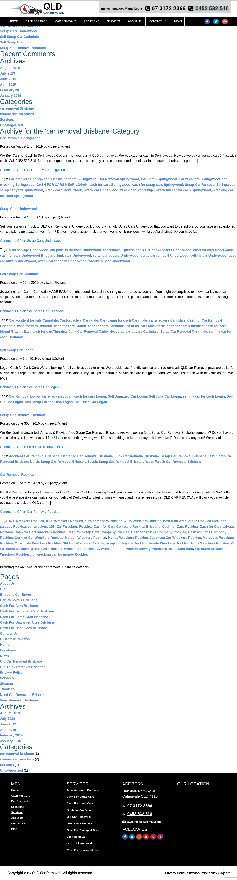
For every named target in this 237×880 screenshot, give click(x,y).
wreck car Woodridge (137, 190)
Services (112, 21)
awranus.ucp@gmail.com (122, 9)
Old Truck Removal (79, 843)
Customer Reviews (15, 639)
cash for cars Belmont (34, 326)
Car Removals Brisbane (18, 600)
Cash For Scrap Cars (80, 796)
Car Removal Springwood (20, 138)
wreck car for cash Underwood (62, 261)
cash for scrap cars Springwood (157, 185)
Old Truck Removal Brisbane (22, 667)
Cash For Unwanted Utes (83, 850)
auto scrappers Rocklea (103, 521)
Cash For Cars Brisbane (19, 606)
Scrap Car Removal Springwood (210, 185)
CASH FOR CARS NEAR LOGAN (62, 185)
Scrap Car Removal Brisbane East (187, 456)
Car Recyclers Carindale (79, 320)
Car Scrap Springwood (159, 179)
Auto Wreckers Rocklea (142, 521)
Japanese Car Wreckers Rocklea (175, 538)
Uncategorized (11, 125)
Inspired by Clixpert (214, 873)
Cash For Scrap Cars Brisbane (24, 617)
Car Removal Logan (24, 396)
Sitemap (6, 683)
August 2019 (10, 68)
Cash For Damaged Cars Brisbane (27, 611)
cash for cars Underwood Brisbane (27, 255)
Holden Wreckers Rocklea (85, 538)
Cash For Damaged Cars (83, 830)
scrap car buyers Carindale (137, 331)
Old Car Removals (79, 816)
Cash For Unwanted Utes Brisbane (27, 622)
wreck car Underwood (101, 190)
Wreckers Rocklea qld (17, 554)
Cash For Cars (37, 21)
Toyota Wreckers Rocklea (168, 543)
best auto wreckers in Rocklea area (191, 521)
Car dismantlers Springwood (74, 179)
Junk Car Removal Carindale (91, 331)
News (175, 21)
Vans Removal (76, 836)
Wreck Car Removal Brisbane (178, 462)
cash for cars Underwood (213, 250)
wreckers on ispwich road (172, 549)
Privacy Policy (11, 672)
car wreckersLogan (57, 396)
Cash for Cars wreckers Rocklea (40, 532)
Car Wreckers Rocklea (74, 526)
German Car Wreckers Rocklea (39, 538)
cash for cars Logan (90, 396)
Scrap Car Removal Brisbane (23, 48)
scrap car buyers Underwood (116, 255)
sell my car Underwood (208, 255)
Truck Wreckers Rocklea (209, 543)
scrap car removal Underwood (164, 255)
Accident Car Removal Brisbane (34, 456)
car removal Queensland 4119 (126, 250)
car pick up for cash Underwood (75, 250)
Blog (3, 589)
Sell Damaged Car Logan (127, 396)
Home (15, 21)
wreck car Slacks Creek (63, 190)
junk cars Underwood (74, 255)
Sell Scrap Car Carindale (19, 37)
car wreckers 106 (41, 526)
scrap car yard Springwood (21, 190)
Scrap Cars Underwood (18, 31)
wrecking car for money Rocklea (62, 554)
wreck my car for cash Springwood (183, 190)
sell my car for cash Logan (204, 396)
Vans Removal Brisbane (19, 700)
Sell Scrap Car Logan (17, 42)
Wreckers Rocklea (209, 549)
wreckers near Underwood (109, 261)
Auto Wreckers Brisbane (83, 790)
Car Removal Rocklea (17, 475)
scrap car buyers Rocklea (126, 543)
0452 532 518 (210, 9)
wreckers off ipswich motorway (126, 549)
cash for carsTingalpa (49, 331)
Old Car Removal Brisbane (21, 661)
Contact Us (155, 21)
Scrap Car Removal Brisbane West (126, 462)
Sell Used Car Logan (91, 402)
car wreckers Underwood (171, 250)
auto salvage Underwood (28, 250)
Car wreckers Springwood (199, 179)
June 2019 (8, 79)
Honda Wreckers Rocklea (128, 538)
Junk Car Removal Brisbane (137, 456)
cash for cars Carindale (106, 326)
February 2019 (11, 90)
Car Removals (65, 21)
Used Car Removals (80, 823)
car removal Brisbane (17, 108)
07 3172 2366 (167, 9)
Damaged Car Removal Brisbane (87, 456)
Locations (90, 21)
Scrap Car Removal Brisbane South (69, 462)
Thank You (8, 689)
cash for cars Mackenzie (145, 326)
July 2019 (7, 73)
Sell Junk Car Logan (165, 396)
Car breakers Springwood (29, 179)
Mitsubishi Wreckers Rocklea (38, 543)
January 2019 (10, 96)
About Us (133, 21)
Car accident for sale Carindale (33, 320)
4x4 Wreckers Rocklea (26, 521)
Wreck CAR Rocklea (46, 549)
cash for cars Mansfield (185, 326)
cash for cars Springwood (109, 185)
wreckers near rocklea (81, 549)
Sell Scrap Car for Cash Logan (49, 402)
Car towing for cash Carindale (123, 320)
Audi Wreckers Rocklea (64, 521)
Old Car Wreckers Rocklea (83, 543)
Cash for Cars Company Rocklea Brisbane (127, 526)
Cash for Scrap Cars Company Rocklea (98, 532)
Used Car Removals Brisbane (23, 695)
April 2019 (8, 84)
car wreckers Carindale (167, 320)
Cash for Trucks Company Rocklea (158, 532)
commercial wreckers (17, 114)
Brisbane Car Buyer (15, 594)
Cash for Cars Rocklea (180, 526)
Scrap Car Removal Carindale (183, 331)
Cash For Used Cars (80, 803)
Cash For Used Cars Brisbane (23, 628)
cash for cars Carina (70, 326)
